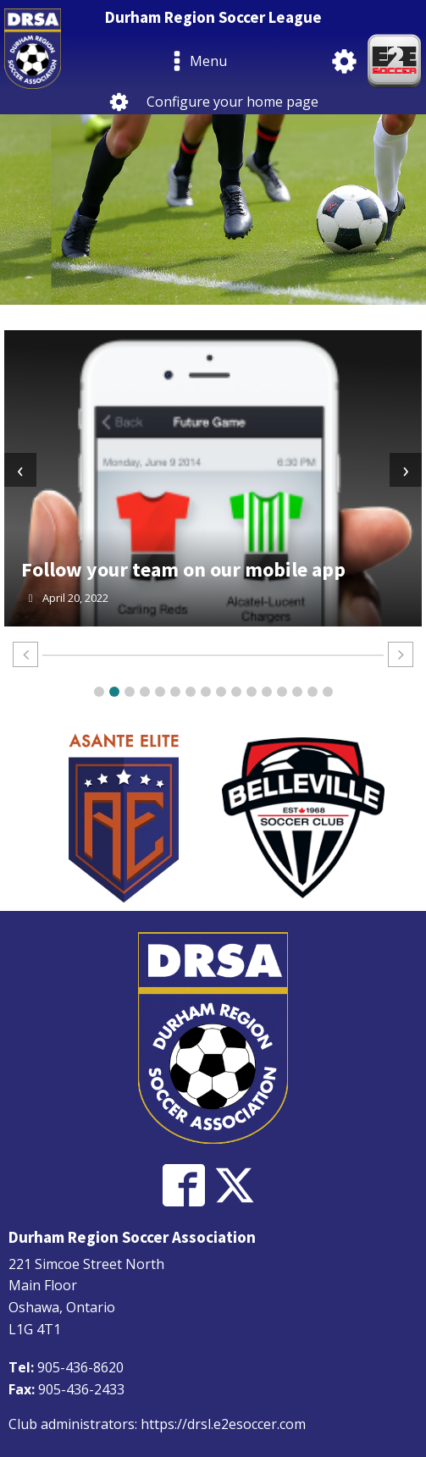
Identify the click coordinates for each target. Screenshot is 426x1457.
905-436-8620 (80, 1367)
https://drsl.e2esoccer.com (223, 1424)
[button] (99, 692)
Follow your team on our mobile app (183, 569)
